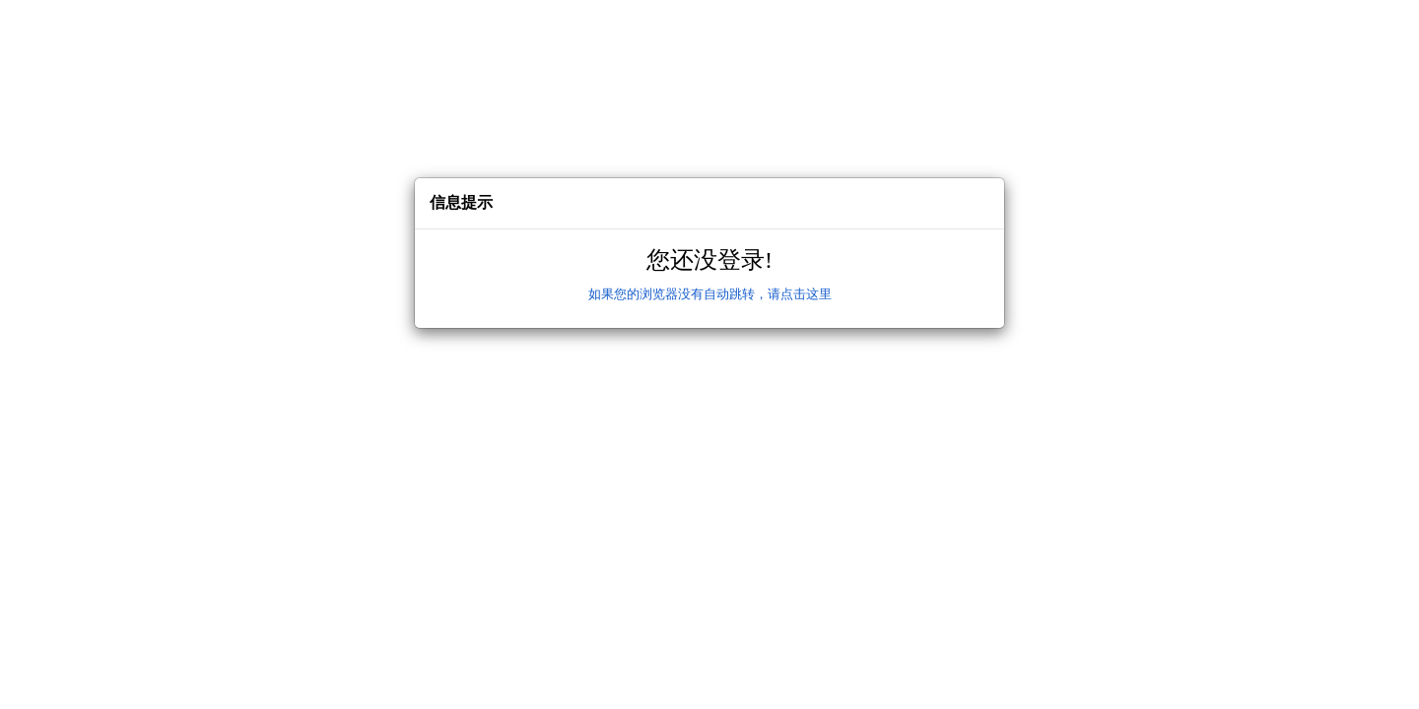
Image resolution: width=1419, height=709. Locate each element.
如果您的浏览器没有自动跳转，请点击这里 (710, 294)
